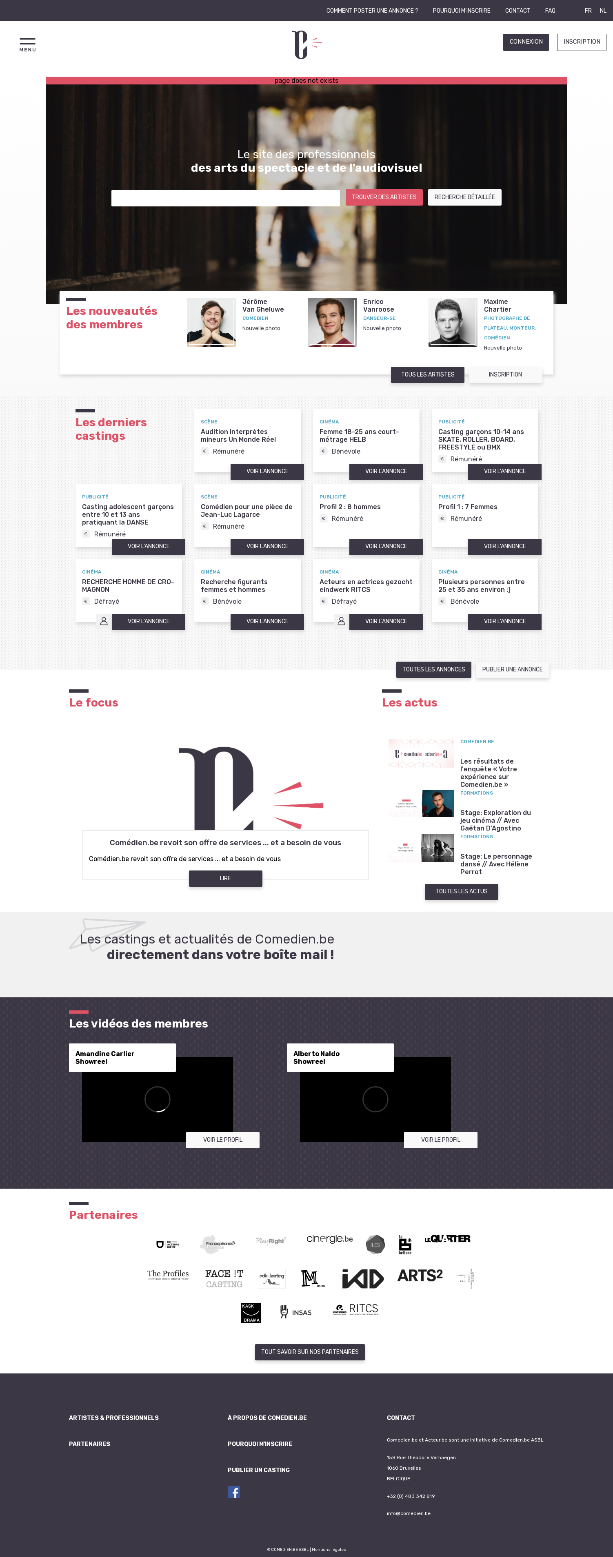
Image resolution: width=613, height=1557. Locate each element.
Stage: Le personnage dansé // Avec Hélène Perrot (496, 864)
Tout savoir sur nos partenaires (310, 1352)
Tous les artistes (428, 374)
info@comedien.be (409, 1513)
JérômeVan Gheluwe (263, 305)
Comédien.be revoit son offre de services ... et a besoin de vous (225, 842)
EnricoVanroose (378, 305)
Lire (225, 878)
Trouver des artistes (384, 197)
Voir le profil (222, 1139)
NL (603, 10)
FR (588, 10)
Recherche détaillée (465, 197)
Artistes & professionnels (114, 1418)
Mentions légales (329, 1549)
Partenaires (89, 1444)
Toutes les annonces (433, 669)
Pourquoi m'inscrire (462, 10)
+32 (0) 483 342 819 (411, 1496)
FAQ (550, 10)
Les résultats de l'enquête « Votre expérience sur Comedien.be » (488, 772)
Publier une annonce (512, 669)
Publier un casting (259, 1470)
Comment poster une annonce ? (372, 10)
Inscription (582, 41)
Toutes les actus (461, 891)
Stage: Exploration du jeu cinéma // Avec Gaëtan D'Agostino (495, 820)
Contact (518, 10)
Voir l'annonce (268, 471)
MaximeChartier (497, 305)
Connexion (526, 41)
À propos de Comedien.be (267, 1418)
